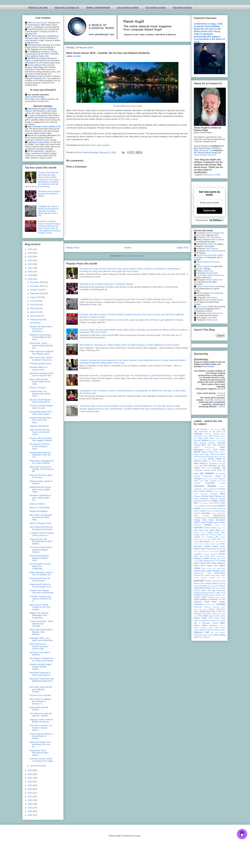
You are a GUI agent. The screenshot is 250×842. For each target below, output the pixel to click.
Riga (212, 586)
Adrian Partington (213, 233)
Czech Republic (219, 491)
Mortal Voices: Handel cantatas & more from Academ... (40, 607)
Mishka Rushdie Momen (212, 300)
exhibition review (205, 506)
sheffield (197, 597)
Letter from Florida (208, 535)
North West (210, 556)
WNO (216, 635)
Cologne (197, 483)
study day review (200, 609)
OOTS (217, 561)
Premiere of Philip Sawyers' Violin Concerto (41, 407)
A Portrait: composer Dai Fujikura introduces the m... (40, 598)
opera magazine (218, 563)
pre (218, 577)
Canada (206, 470)
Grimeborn (220, 520)
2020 (30, 272)
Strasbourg (207, 607)
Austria (217, 436)
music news (211, 546)
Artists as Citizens (37, 504)
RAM (218, 581)
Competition (210, 483)
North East (198, 556)
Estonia (211, 503)
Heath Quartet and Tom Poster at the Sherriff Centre (40, 432)
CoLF (223, 481)
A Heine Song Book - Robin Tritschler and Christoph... (41, 623)
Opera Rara (212, 565)
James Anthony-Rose (206, 286)
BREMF (197, 452)
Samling (204, 593)
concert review (205, 486)
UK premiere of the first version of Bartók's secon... (39, 446)
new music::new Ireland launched (40, 653)
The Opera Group (210, 614)
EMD (205, 501)
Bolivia (208, 450)
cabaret (209, 468)
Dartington (204, 494)
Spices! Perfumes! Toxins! (41, 523)
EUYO (196, 506)
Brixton (203, 457)
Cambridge (198, 470)
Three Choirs (213, 618)
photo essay (210, 575)
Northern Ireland (201, 558)
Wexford (203, 630)
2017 (30, 770)
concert (222, 483)
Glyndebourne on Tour (202, 518)
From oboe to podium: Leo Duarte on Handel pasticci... (41, 727)
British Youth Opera (202, 454)
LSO (219, 539)
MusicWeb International (215, 400)
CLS (201, 481)
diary (222, 493)
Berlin (222, 447)
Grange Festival (218, 518)
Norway (213, 558)
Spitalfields (198, 604)
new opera (197, 551)
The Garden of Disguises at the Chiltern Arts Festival (41, 659)
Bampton (197, 440)
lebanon (196, 532)
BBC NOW (212, 445)
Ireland (207, 528)
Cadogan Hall (219, 468)
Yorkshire (206, 637)
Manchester (204, 541)
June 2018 (35, 305)
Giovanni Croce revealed (40, 695)
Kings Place (215, 530)
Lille (203, 537)
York (201, 637)
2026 (30, 249)
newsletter (198, 554)
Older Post (182, 247)
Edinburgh (204, 499)
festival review (205, 508)
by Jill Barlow (211, 463)
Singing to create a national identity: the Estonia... (41, 720)
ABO (196, 431)
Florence (210, 511)
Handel (207, 525)
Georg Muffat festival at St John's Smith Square (41, 413)
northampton (221, 556)
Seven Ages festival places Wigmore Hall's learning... (41, 632)
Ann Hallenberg (216, 293)
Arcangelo (198, 436)
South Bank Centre (214, 602)
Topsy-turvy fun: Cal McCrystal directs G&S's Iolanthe (41, 541)
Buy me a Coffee (213, 175)
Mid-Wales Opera (129, 119)
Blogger (136, 836)
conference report (201, 489)
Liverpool (209, 537)
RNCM (222, 586)
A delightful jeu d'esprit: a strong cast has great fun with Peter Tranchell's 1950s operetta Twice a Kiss (126, 299)
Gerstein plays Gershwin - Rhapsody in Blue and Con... (41, 454)
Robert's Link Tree (38, 7)
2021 (30, 268)
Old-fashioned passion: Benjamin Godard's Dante (39, 558)
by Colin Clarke (215, 461)
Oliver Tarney (211, 251)
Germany (221, 513)
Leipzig (196, 535)
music (218, 544)
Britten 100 (214, 454)
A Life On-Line (200, 429)
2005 (30, 815)
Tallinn (196, 611)
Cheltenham (207, 476)
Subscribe (209, 210)
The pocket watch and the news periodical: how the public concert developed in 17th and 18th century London (129, 406)
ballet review (209, 438)
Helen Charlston (217, 239)
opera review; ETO (209, 568)
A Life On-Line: (214, 429)
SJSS (203, 597)
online (212, 561)
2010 (30, 796)
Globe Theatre (201, 515)
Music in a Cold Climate (40, 507)
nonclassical (214, 554)
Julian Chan (208, 271)
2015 (30, 778)
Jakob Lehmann (213, 313)
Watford (222, 625)
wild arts (214, 632)
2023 (30, 260)
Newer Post (72, 247)
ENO (196, 503)
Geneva (214, 513)
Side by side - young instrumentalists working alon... (41, 345)
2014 (30, 781)
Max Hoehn (209, 244)
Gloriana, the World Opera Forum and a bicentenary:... (41, 329)
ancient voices (219, 434)
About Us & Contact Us (67, 7)
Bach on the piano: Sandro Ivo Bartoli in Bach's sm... (41, 358)
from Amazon (208, 366)
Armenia (205, 436)
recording (221, 583)
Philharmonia (199, 575)
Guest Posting (207, 522)
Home (128, 247)
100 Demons (35, 323)
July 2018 (34, 301)
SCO (223, 593)
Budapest (222, 457)
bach (195, 438)
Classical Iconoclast (221, 394)
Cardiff (213, 470)
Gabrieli (197, 513)
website (196, 628)
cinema (204, 479)
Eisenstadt (198, 501)
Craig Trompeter (204, 266)
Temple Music (205, 611)
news (222, 551)
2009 (30, 800)
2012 (30, 789)
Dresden (197, 496)
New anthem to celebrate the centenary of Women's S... (40, 701)
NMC (208, 554)
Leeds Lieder (219, 532)
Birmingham (199, 450)
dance (196, 494)
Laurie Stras (201, 306)
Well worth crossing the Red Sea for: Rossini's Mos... (41, 374)
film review (218, 508)
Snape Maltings (200, 599)
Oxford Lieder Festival (209, 571)
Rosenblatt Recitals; (202, 588)
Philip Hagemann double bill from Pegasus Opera (41, 352)
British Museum (219, 452)
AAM (223, 429)
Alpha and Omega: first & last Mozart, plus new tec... (40, 744)
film (212, 508)
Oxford (197, 571)
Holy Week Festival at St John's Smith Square (40, 674)
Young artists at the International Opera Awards (39, 752)
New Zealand (214, 551)
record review (211, 583)
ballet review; (220, 438)
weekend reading (207, 628)
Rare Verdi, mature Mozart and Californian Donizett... (41, 689)
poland (196, 577)
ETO (217, 503)
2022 (30, 264)
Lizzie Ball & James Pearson (209, 275)
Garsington (205, 513)
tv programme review (207, 620)
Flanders (203, 511)
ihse (223, 525)
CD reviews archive (155, 7)
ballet (200, 438)
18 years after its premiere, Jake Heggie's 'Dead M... (41, 439)
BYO (203, 468)
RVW (223, 588)
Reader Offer (199, 583)
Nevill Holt (221, 549)
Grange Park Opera (204, 520)
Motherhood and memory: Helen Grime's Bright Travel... (40, 489)
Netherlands (211, 549)
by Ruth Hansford (208, 466)
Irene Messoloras (213, 237)
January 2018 (36, 766)
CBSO (219, 470)
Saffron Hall (206, 590)
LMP (216, 537)
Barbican (205, 440)
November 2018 (37, 286)
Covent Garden (205, 491)
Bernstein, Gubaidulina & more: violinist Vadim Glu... (40, 497)
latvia (223, 530)
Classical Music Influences (205, 155)
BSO (216, 457)
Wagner (197, 625)
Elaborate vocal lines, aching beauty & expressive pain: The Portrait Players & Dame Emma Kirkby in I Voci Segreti (132, 375)
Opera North (199, 565)
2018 (30, 279)
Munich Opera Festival (202, 544)
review (196, 586)
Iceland (216, 525)
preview (77, 56)
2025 (30, 253)
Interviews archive (182, 7)
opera (222, 561)
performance (219, 573)
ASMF (211, 436)
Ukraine (218, 620)
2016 (30, 774)
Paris (209, 573)
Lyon (223, 539)
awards (222, 436)
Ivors (223, 528)
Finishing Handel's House (40, 363)
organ (219, 568)
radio (214, 581)
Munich (222, 541)
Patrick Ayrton (211, 298)
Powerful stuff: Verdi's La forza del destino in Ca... (41, 585)
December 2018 (37, 282)
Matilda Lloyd (211, 320)
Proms (208, 581)
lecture (203, 532)
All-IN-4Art (207, 434)
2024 (30, 257)
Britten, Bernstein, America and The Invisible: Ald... (41, 573)
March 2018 (35, 316)
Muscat (212, 544)
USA (223, 620)
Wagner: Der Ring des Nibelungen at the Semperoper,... (39, 615)
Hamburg (197, 525)
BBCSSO (221, 445)
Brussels (210, 457)
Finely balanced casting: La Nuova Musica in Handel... (41, 736)
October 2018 (36, 290)
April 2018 (34, 312)
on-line (206, 561)
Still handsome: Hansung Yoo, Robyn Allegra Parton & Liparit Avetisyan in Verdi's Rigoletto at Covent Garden (129, 345)
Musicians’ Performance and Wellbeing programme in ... (42, 681)
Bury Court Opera (200, 459)
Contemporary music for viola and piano (40, 579)
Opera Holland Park (202, 563)
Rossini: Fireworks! (38, 388)
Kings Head (203, 530)
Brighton (204, 452)
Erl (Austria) (203, 503)
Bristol (211, 452)
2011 (30, 793)
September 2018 (37, 293)
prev (223, 577)
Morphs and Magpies (39, 511)
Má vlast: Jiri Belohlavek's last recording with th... (40, 401)
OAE (201, 561)
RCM (223, 581)
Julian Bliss (212, 318)
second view (220, 595)
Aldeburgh (198, 434)
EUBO (222, 503)
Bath (195, 443)
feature (214, 506)
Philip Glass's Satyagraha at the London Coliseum (42, 462)
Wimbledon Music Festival (204, 635)
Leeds (209, 532)
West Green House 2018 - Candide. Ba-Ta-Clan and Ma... (42, 469)
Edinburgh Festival (217, 499)
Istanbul (214, 528)
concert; (222, 486)
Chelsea (197, 476)
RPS (213, 588)
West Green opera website (97, 145)
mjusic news (214, 541)
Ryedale (197, 590)
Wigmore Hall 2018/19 (39, 426)
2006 (30, 811)
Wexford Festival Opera (216, 630)
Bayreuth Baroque (207, 443)
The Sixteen (203, 616)
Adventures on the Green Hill (212, 431)
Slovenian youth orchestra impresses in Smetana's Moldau (106, 284)
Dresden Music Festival (211, 496)
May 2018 (34, 308)
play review (220, 575)
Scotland (197, 595)
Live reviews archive (128, 7)
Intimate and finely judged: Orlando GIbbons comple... (41, 666)
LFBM (219, 535)
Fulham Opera (219, 511)
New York (205, 551)
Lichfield (197, 537)
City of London (213, 479)
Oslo (223, 568)
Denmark (213, 494)
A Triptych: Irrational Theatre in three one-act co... (42, 534)
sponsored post (210, 604)
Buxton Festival (215, 459)
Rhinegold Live (205, 586)
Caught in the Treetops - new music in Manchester (42, 591)
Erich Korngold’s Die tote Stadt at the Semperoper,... (40, 566)
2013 (30, 785)
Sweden (212, 609)
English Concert (218, 501)
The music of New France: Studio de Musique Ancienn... (41, 549)
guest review (219, 522)
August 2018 (35, 297)
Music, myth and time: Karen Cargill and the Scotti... (40, 381)
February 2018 (36, 319)
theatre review (200, 618)
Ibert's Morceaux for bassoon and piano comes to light (39, 646)
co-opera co (215, 481)
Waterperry (213, 625)
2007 (30, 808)
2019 (30, 275)
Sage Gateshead (218, 590)
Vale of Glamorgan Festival (206, 623)
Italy (219, 528)
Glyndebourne (219, 515)
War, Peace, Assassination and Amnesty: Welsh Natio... (41, 517)
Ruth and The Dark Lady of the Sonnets (41, 476)
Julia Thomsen (212, 248)
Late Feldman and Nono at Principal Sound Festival (41, 528)
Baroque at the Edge (217, 440)
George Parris (212, 273)
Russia (218, 588)
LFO (223, 535)
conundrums (212, 489)
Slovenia (210, 597)
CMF (206, 481)
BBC (204, 445)
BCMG (196, 447)
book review (219, 450)
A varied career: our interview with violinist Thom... (40, 393)
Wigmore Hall (201, 632)
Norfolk (222, 554)
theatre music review (217, 616)
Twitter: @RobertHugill (98, 7)
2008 (30, 804)
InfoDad (221, 407)
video (222, 623)
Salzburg (197, 593)
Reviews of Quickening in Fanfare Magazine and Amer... (40, 337)
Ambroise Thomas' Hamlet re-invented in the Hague (41, 760)
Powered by (209, 220)
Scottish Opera (208, 595)
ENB (209, 501)
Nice (203, 554)
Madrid (196, 541)
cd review (207, 473)
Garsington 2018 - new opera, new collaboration (41, 639)
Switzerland (220, 609)
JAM (195, 530)
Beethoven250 (210, 447)
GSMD (197, 522)
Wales (204, 625)
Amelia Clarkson (212, 280)
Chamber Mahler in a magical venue (39, 368)
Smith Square (220, 597)
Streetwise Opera (218, 607)
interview (198, 527)
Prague (212, 577)
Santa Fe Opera (214, 593)
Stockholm (198, 607)
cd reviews (220, 474)
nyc (218, 558)
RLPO (217, 586)
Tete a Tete (216, 611)
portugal (204, 577)
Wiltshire (222, 632)
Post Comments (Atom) (133, 256)
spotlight (221, 604)
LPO (214, 539)
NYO (223, 558)
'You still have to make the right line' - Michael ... (41, 714)
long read (207, 539)
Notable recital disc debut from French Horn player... (40, 420)
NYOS (196, 561)
